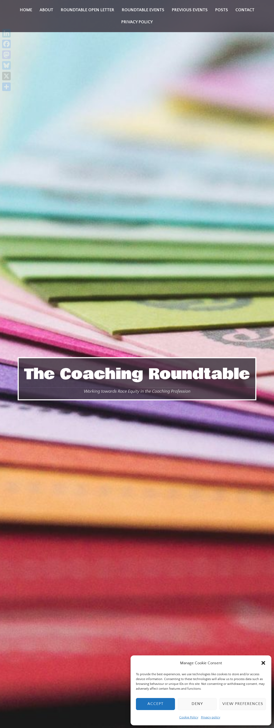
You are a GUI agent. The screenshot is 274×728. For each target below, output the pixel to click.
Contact (244, 9)
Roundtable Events (143, 9)
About (46, 9)
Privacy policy (210, 717)
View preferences (242, 703)
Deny (197, 703)
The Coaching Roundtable (137, 373)
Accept (155, 703)
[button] (263, 663)
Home (26, 9)
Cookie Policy (188, 717)
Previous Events (190, 9)
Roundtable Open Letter (87, 9)
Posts (221, 9)
